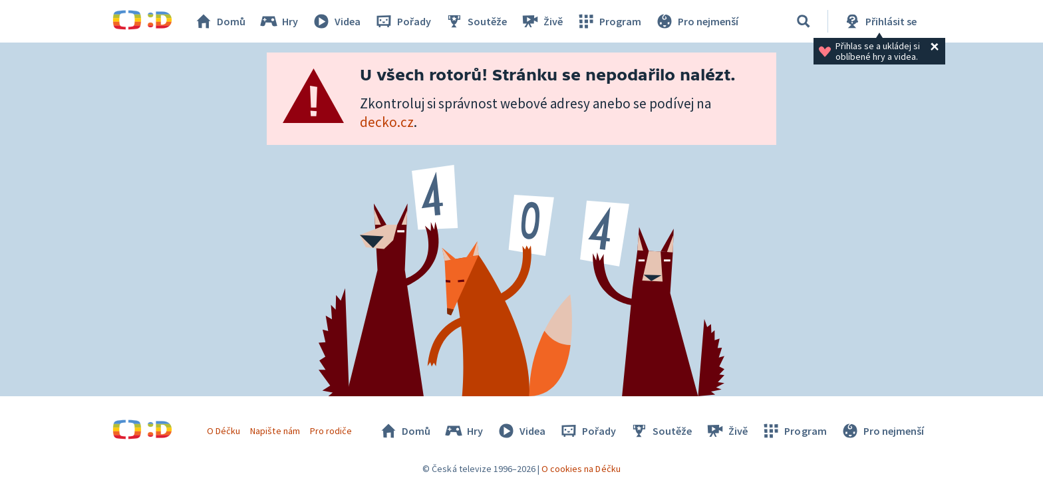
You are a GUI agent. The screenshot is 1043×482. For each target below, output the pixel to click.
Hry (278, 21)
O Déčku (223, 431)
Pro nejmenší (696, 21)
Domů (219, 21)
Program (608, 21)
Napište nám (274, 431)
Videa (336, 21)
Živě (541, 21)
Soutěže (475, 21)
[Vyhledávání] (803, 21)
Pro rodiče (331, 431)
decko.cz (387, 122)
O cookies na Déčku (581, 469)
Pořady (402, 21)
